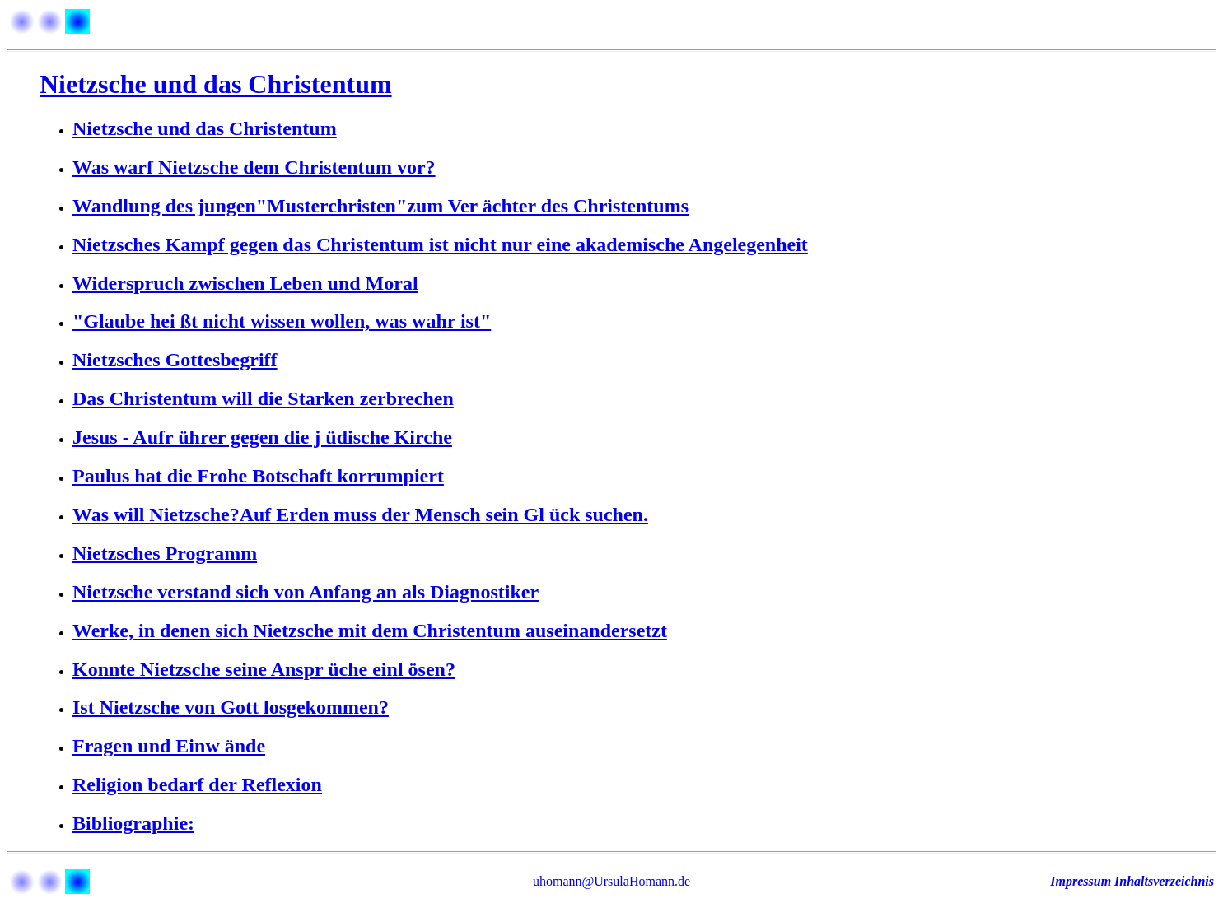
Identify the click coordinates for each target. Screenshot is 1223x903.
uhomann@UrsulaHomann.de (611, 881)
